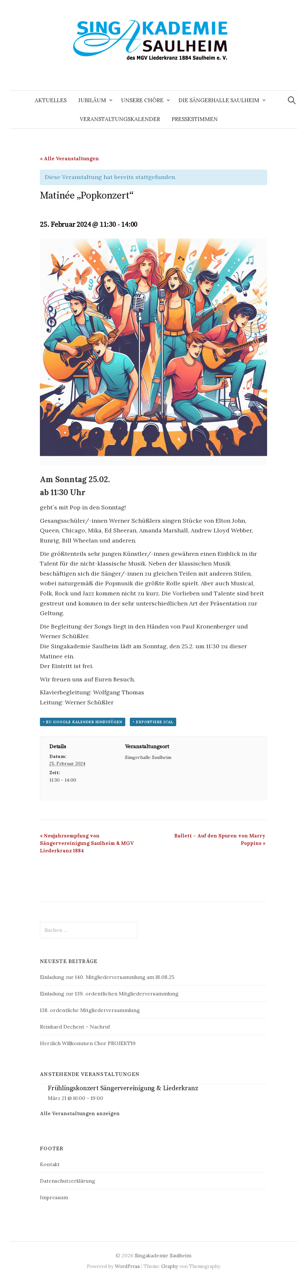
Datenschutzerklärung (67, 1180)
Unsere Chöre (142, 100)
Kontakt (50, 1164)
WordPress (127, 1266)
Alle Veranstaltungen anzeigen (80, 1113)
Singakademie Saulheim (163, 1255)
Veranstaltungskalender (120, 119)
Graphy (169, 1266)
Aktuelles (51, 100)
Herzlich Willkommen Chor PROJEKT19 (88, 1043)
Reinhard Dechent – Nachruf (75, 1026)
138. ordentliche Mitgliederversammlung (90, 1010)
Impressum (54, 1197)
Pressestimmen (195, 119)
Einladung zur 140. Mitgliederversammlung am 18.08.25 (107, 977)
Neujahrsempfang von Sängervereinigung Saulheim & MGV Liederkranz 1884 (87, 843)
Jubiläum (92, 100)
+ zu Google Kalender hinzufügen (82, 722)
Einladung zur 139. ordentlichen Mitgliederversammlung (109, 993)
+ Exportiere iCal (153, 722)
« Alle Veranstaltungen (69, 158)
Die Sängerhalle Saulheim (218, 100)
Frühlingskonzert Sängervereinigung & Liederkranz (123, 1088)
